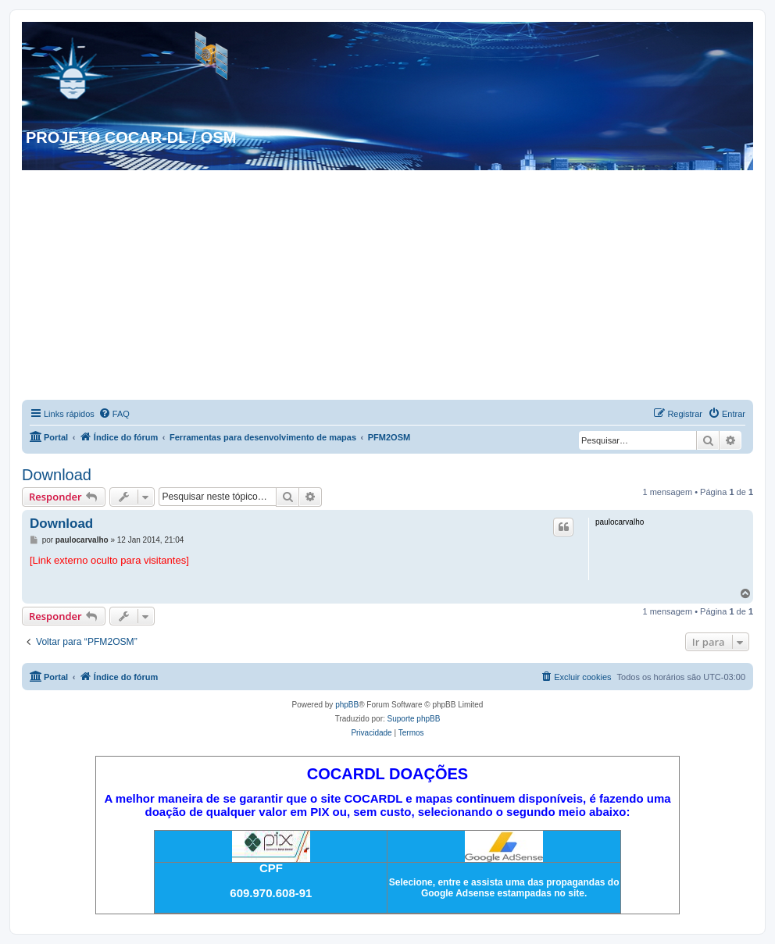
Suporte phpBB (414, 718)
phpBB (347, 704)
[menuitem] (114, 413)
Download (56, 474)
